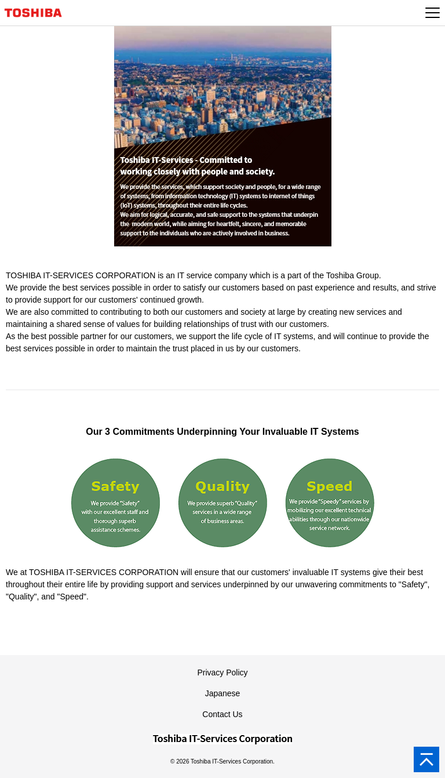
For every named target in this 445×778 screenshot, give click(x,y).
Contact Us (222, 714)
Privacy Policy (222, 672)
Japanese (222, 693)
